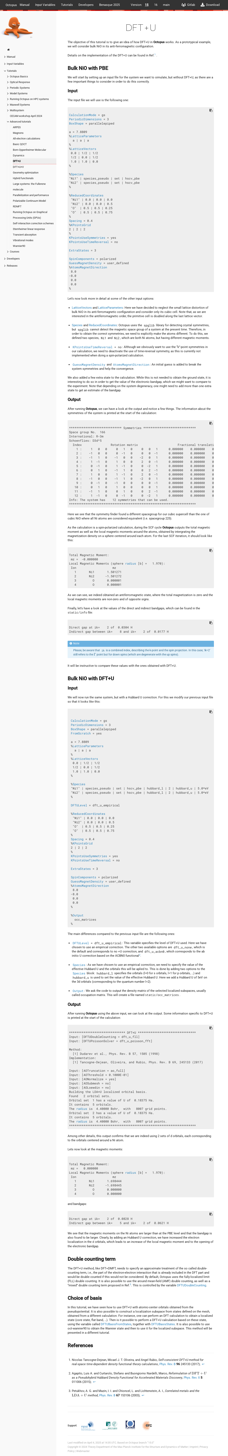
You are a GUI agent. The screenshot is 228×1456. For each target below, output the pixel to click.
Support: (73, 1425)
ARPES (17, 127)
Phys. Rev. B (167, 1364)
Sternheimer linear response (29, 229)
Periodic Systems (20, 87)
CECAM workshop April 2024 (26, 115)
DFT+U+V (18, 166)
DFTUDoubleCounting (191, 1285)
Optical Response (20, 82)
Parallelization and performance (31, 195)
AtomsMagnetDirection (89, 267)
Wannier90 (19, 245)
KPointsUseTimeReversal (89, 242)
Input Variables (45, 5)
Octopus (11, 5)
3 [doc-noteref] (130, 1284)
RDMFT (17, 206)
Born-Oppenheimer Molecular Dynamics (29, 152)
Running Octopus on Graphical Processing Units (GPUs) (30, 215)
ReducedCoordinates (87, 195)
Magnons (18, 132)
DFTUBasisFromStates (116, 1324)
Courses (14, 251)
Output (78, 915)
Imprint (194, 1446)
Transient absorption (24, 234)
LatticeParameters (86, 136)
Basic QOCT (20, 144)
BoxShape (76, 123)
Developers (86, 5)
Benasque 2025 (109, 5)
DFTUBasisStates (163, 1324)
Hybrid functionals (23, 178)
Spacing (75, 221)
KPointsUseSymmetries (87, 238)
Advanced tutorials (20, 121)
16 (155, 5)
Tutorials (67, 5)
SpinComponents (81, 259)
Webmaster (83, 1451)
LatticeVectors (83, 149)
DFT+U (17, 161)
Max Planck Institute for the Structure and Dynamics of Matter (153, 1446)
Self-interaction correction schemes (33, 223)
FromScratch (81, 733)
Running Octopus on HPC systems (29, 99)
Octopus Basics (19, 76)
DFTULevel (79, 805)
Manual (25, 5)
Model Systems (19, 93)
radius (130, 563)
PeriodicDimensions (85, 119)
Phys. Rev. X (192, 1377)
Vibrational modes (23, 240)
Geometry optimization (25, 172)
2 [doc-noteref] (139, 955)
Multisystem (17, 110)
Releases (12, 265)
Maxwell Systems (20, 104)
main (166, 5)
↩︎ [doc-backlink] (203, 1364)
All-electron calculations (26, 138)
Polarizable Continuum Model (29, 200)
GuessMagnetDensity (85, 263)
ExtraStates (79, 250)
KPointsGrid (81, 225)
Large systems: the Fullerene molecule (29, 186)
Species (77, 174)
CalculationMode (82, 115)
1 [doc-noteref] (155, 54)
